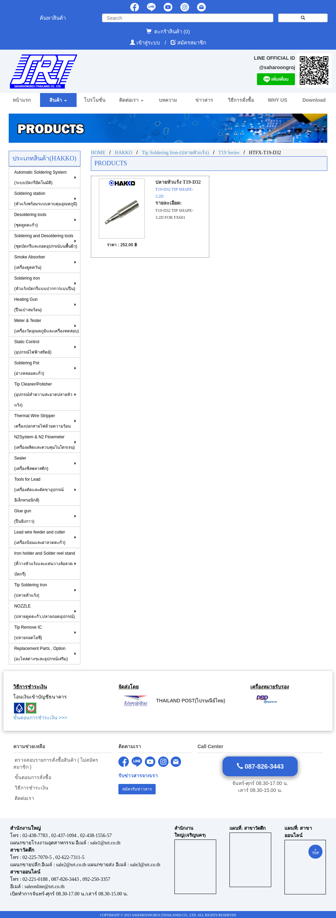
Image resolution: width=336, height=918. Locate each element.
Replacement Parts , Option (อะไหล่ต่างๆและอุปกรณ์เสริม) (41, 653)
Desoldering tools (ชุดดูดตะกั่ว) (30, 220)
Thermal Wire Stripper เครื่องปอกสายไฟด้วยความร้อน (42, 421)
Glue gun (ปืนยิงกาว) (24, 516)
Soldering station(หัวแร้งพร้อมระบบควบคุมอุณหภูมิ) (45, 198)
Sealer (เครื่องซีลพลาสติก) (31, 463)
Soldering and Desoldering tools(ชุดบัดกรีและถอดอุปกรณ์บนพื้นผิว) (45, 241)
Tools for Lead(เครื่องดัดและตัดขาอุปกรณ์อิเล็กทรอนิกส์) (39, 490)
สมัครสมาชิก (191, 43)
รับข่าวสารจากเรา (138, 775)
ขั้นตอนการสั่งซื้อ (32, 777)
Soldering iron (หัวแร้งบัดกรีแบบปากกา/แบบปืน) (44, 283)
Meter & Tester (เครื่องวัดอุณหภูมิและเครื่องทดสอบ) (46, 325)
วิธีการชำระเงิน (30, 788)
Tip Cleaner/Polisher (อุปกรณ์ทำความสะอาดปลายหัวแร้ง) (43, 394)
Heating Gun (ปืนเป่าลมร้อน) (28, 304)
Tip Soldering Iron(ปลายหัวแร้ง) (30, 590)
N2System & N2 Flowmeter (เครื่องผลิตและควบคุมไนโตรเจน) (44, 442)
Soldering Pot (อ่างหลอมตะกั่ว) (29, 368)
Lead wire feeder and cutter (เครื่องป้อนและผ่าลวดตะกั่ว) (39, 537)
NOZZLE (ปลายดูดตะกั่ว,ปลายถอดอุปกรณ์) (44, 611)
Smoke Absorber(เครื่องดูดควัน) (29, 262)
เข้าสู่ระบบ (149, 43)
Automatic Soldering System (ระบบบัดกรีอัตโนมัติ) (40, 177)
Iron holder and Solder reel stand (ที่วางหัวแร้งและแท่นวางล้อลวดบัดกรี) (44, 564)
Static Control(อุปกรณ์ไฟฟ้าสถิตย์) (33, 347)
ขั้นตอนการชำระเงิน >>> (40, 717)
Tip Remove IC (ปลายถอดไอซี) (28, 632)
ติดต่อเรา (23, 798)
